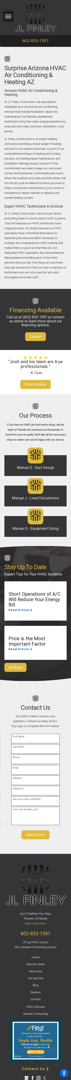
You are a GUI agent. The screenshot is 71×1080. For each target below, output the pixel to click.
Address (17, 778)
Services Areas (35, 964)
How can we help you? (25, 809)
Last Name (18, 746)
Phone (16, 757)
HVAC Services (35, 1006)
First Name (18, 736)
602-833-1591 (35, 41)
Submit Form (35, 835)
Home (35, 957)
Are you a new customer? (27, 799)
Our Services (35, 978)
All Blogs (15, 667)
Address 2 (18, 788)
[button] (64, 1073)
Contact (35, 337)
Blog (35, 985)
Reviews (35, 992)
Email (16, 767)
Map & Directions (35, 923)
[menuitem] (35, 957)
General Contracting (35, 1013)
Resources (35, 971)
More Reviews (35, 384)
